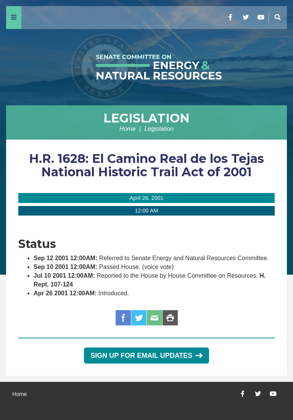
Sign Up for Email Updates (146, 355)
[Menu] (13, 17)
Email (154, 317)
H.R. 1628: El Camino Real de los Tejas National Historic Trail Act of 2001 (146, 165)
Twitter (138, 317)
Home (127, 129)
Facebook (123, 317)
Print (170, 317)
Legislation (146, 118)
